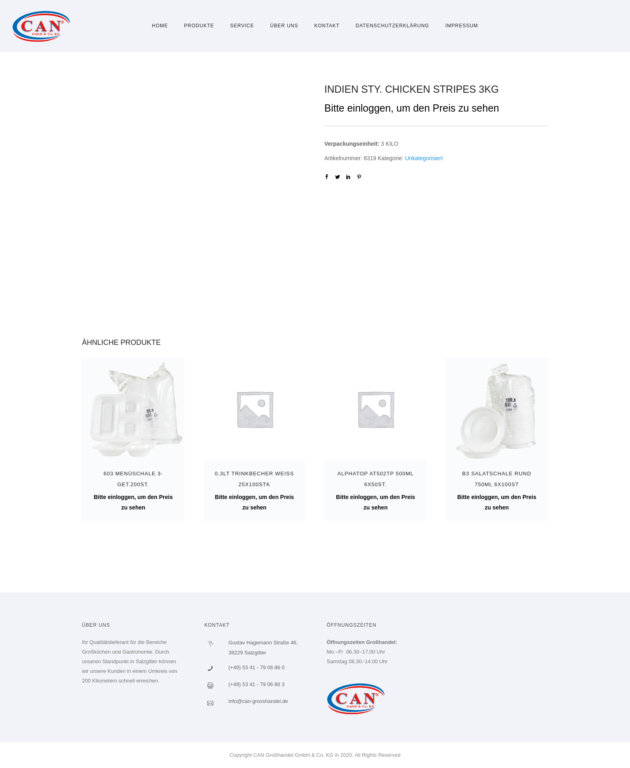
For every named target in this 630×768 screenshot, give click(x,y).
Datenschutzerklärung (392, 26)
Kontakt (327, 26)
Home (160, 26)
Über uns (284, 26)
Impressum (461, 26)
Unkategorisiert (424, 158)
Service (242, 26)
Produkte (199, 26)
